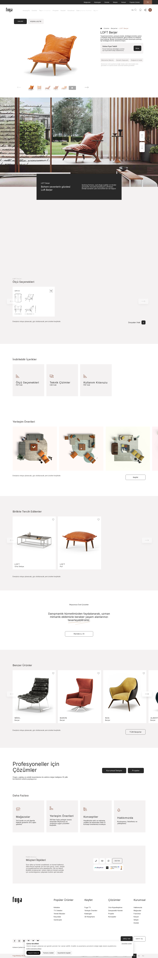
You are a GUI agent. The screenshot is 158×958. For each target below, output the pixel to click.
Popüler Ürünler (135, 2)
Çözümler (114, 900)
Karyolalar (57, 917)
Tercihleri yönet (126, 943)
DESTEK (117, 861)
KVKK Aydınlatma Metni (33, 949)
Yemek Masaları (59, 914)
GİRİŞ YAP (126, 939)
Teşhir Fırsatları (45, 10)
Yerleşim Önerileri (90, 910)
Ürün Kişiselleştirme (115, 907)
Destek (107, 2)
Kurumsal (71, 10)
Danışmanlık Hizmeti (84, 10)
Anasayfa (26, 10)
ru (143, 956)
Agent (96, 10)
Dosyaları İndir (136, 322)
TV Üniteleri (58, 910)
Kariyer (123, 2)
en (139, 956)
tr (148, 2)
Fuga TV (87, 907)
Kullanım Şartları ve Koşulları (22, 947)
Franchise (137, 914)
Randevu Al (79, 634)
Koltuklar (57, 907)
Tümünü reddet (48, 953)
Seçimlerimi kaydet (64, 953)
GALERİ (20, 21)
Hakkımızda (138, 907)
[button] (84, 87)
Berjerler (114, 28)
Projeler (56, 10)
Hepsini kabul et (33, 953)
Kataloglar (97, 2)
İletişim (115, 2)
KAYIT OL (139, 939)
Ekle (137, 48)
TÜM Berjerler (135, 732)
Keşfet (63, 10)
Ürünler (34, 10)
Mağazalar (87, 2)
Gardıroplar (58, 920)
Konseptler (112, 917)
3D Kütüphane (89, 917)
